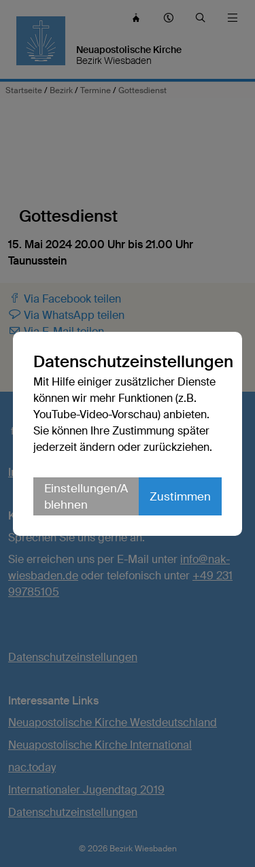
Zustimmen (180, 496)
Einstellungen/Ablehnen (86, 496)
